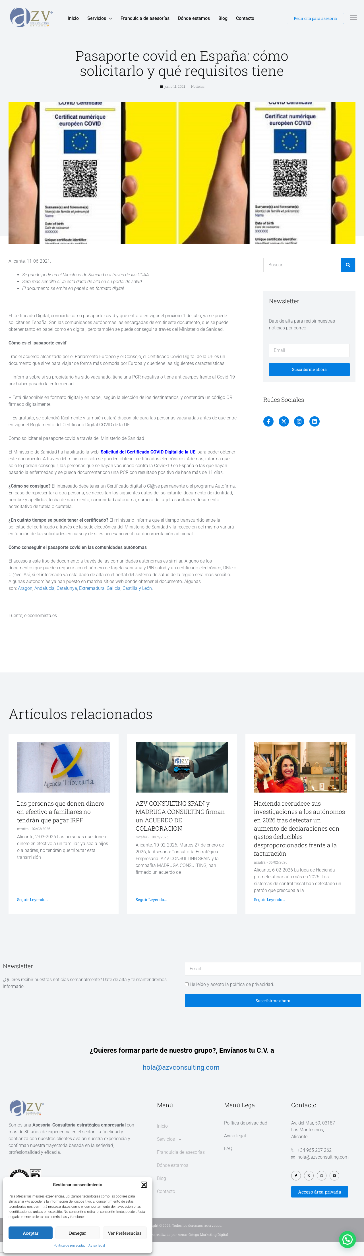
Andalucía (44, 602)
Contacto (245, 18)
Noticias (197, 101)
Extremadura (92, 602)
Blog (223, 18)
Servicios (99, 18)
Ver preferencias (125, 1233)
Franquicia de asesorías (145, 18)
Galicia (114, 602)
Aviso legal (96, 1245)
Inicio (73, 18)
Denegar (77, 1233)
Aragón (25, 602)
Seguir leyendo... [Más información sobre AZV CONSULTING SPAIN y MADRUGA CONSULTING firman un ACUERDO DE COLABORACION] (151, 914)
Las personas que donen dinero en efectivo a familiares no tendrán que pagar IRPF (60, 826)
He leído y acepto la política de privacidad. (232, 999)
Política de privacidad (69, 1245)
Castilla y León (137, 602)
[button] (144, 1185)
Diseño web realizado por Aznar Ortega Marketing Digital (182, 1248)
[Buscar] (348, 279)
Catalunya (67, 602)
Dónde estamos (194, 18)
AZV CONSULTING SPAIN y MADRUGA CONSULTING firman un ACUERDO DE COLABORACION (180, 830)
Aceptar (30, 1233)
